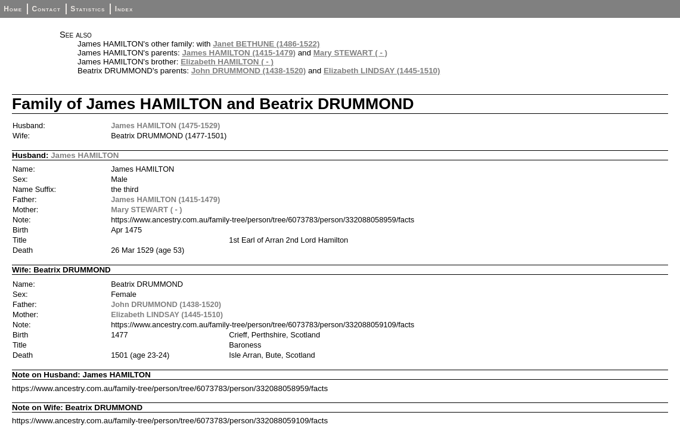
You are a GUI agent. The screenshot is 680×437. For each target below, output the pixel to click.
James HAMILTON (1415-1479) (239, 52)
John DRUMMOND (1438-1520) (248, 70)
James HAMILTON (85, 155)
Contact (46, 9)
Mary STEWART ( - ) (350, 52)
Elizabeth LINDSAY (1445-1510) (382, 70)
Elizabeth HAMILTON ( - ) (227, 61)
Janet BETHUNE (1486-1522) (266, 43)
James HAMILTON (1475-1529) (165, 125)
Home (13, 9)
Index (124, 9)
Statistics (87, 9)
